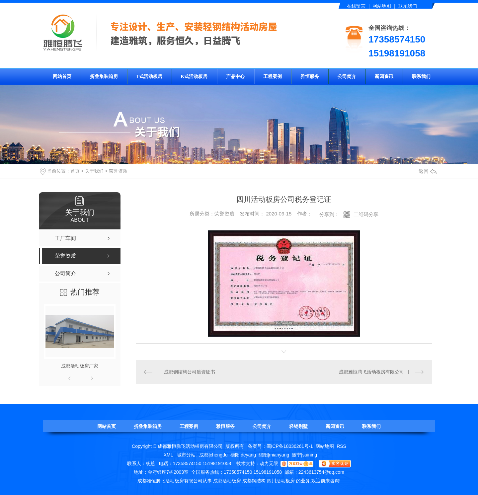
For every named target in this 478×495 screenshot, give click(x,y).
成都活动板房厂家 (79, 366)
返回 (428, 171)
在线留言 (356, 6)
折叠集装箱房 (104, 76)
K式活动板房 (194, 76)
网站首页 (62, 76)
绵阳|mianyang (274, 454)
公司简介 (347, 76)
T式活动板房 (149, 76)
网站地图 (381, 6)
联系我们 (407, 6)
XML (169, 454)
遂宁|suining (304, 454)
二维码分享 (366, 214)
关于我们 (94, 171)
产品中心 (235, 76)
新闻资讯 (384, 76)
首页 (75, 171)
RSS (341, 446)
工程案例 (272, 76)
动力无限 (269, 463)
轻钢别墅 (298, 426)
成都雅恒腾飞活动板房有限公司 (371, 371)
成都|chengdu (213, 454)
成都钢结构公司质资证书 (189, 371)
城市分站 (186, 454)
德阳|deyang (243, 454)
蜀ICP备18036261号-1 (290, 446)
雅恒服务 (309, 76)
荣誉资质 (118, 171)
